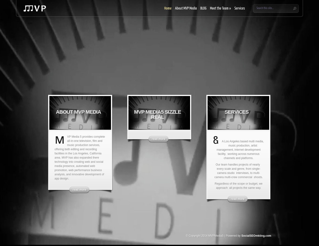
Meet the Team (220, 8)
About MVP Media (186, 8)
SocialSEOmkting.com (256, 235)
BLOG (203, 8)
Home (167, 8)
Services (239, 8)
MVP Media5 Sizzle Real (157, 114)
